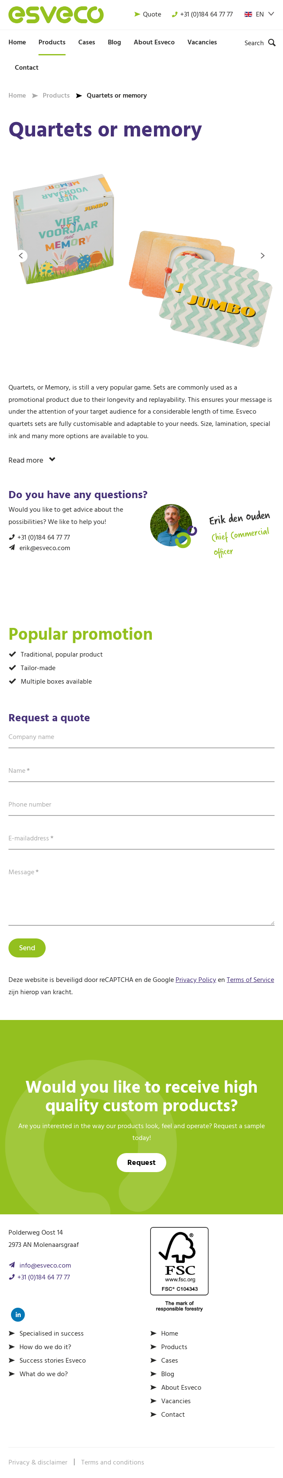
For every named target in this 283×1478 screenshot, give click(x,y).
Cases (86, 42)
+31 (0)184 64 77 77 (202, 14)
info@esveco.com (45, 1265)
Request (141, 1163)
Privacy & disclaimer (37, 1462)
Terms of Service (250, 980)
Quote (147, 14)
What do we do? (43, 1374)
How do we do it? (45, 1347)
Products (52, 42)
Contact (26, 68)
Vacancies (202, 42)
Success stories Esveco (52, 1360)
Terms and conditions (112, 1462)
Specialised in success (51, 1333)
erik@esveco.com (44, 548)
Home (17, 42)
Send (27, 948)
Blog (114, 42)
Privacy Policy (196, 980)
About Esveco (154, 42)
